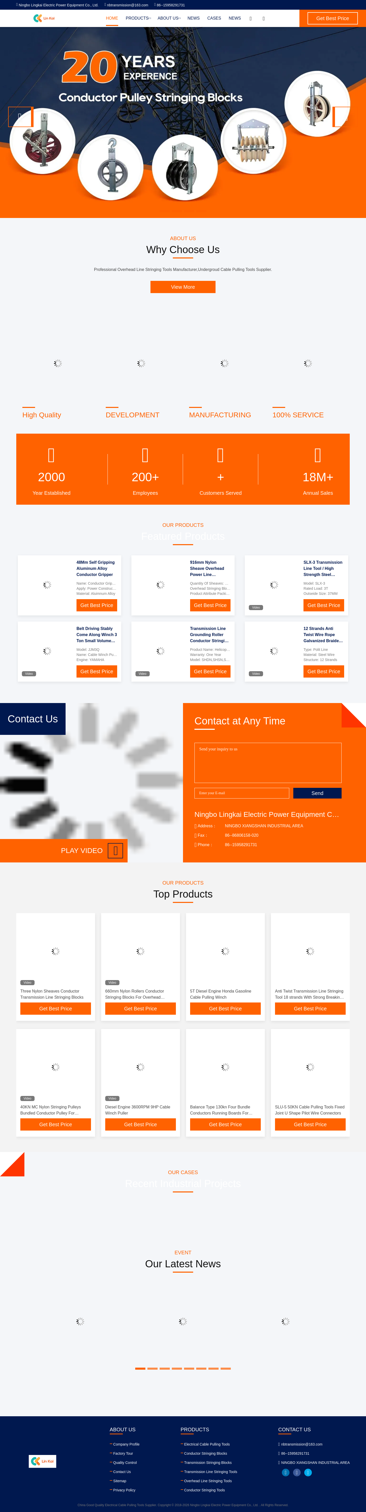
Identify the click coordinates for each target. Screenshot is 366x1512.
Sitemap (119, 1481)
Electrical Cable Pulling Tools (207, 1444)
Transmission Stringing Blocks (208, 1463)
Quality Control (125, 1463)
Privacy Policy (124, 1490)
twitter (308, 1472)
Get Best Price (96, 605)
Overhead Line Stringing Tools (208, 1481)
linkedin (285, 1472)
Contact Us (122, 1472)
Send (318, 793)
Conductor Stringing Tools (204, 1490)
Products (138, 18)
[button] (21, 117)
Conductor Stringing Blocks (205, 1453)
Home (112, 18)
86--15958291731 (169, 5)
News (194, 18)
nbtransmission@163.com (126, 5)
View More (183, 287)
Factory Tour (123, 1453)
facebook (297, 1472)
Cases (214, 18)
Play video (92, 850)
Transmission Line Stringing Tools (210, 1472)
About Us (169, 18)
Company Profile (126, 1444)
